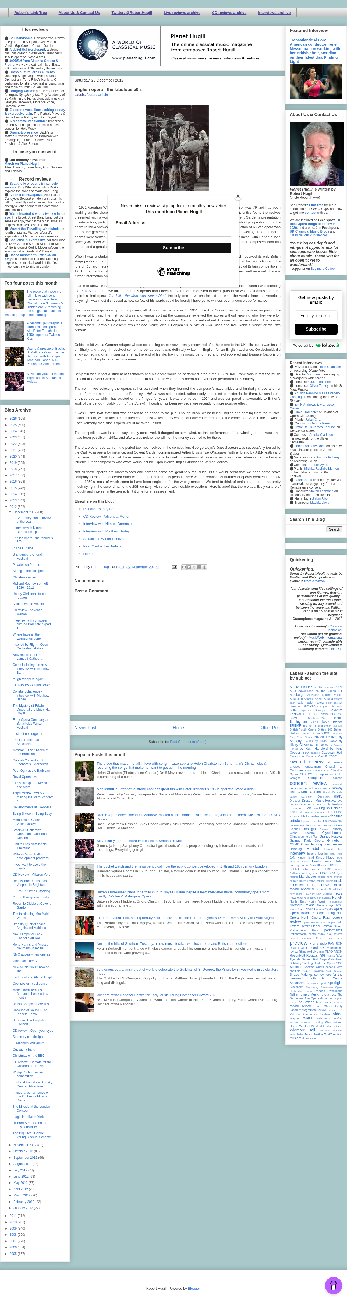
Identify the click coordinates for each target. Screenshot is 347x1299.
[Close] (238, 196)
